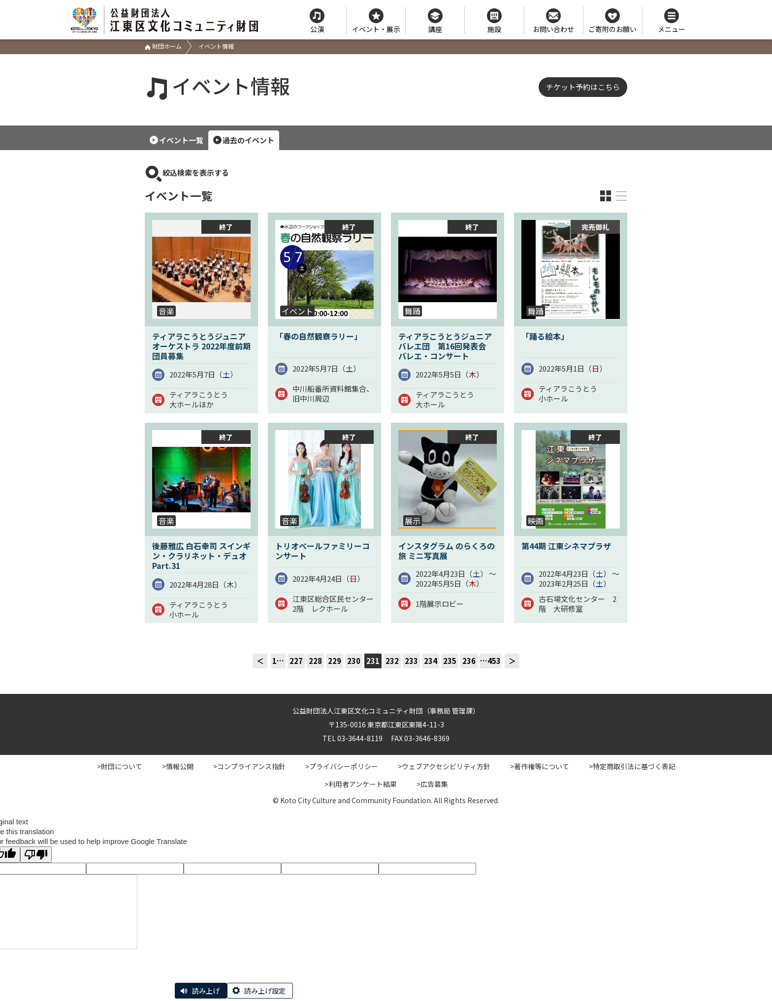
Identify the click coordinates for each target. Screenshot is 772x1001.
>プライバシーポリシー (341, 766)
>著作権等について (539, 766)
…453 (490, 661)
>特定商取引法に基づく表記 (632, 766)
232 (392, 661)
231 (373, 661)
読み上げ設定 (265, 991)
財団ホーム (163, 46)
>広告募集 (432, 784)
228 (315, 661)
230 (354, 661)
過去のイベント (248, 140)
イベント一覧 (181, 140)
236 (469, 661)
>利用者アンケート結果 (360, 784)
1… (278, 661)
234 (430, 661)
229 (334, 661)
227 (296, 661)
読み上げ (206, 991)
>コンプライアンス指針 (249, 766)
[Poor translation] (36, 854)
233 (411, 661)
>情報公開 (177, 766)
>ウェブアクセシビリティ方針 (444, 766)
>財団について (119, 766)
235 (450, 661)
